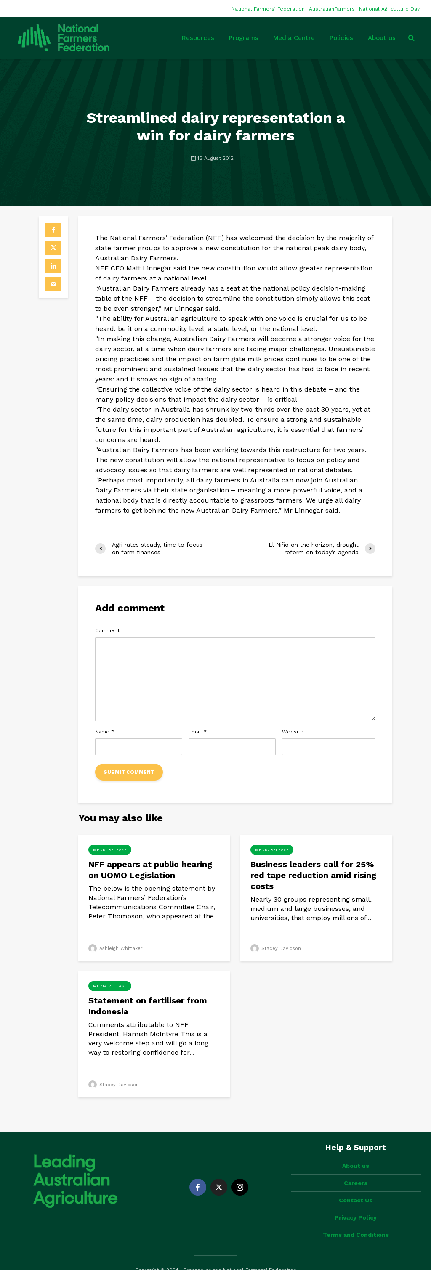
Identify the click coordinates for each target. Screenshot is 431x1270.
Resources (198, 38)
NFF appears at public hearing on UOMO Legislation (150, 869)
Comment (107, 630)
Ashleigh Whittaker (115, 948)
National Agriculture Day (389, 9)
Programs (243, 38)
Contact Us (355, 1186)
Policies (341, 38)
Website (292, 731)
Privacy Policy (356, 1203)
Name (104, 731)
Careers (355, 1168)
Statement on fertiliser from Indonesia (147, 1005)
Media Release (110, 849)
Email (198, 731)
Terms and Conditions (356, 1220)
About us (382, 38)
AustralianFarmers (332, 9)
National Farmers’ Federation (268, 9)
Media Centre (294, 38)
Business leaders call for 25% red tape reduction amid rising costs (313, 875)
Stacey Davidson (275, 948)
